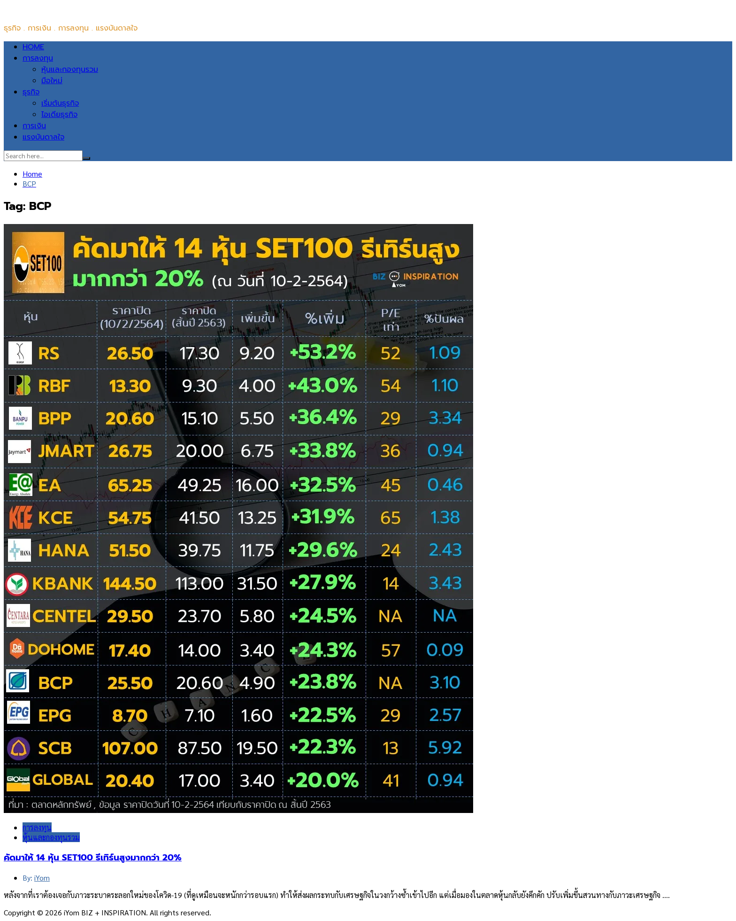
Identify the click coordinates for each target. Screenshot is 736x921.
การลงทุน (38, 58)
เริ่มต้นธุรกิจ (60, 103)
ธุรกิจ (31, 92)
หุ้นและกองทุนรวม (69, 69)
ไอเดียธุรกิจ (59, 114)
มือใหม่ (51, 80)
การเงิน (34, 126)
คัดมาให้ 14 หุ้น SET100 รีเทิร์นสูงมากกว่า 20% (93, 857)
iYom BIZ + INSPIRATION (46, 9)
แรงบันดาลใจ (43, 137)
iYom (42, 877)
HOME (33, 47)
